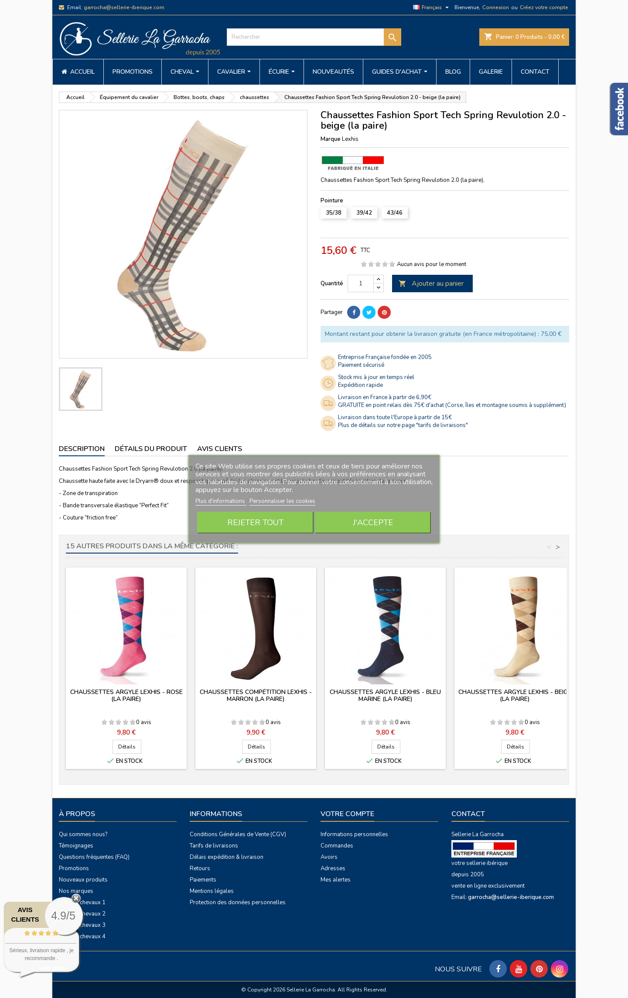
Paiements (203, 880)
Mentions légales (212, 891)
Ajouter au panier (431, 283)
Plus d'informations (220, 501)
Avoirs (329, 857)
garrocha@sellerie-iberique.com (124, 7)
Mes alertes (336, 880)
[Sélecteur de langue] (432, 7)
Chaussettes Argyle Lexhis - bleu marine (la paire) (385, 695)
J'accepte (373, 522)
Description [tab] (82, 449)
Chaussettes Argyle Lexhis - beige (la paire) (514, 695)
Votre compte (347, 814)
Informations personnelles (354, 834)
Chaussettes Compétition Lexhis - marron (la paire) (256, 695)
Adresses (333, 868)
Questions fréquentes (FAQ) (94, 857)
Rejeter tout (255, 522)
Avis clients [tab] (219, 449)
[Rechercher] (314, 37)
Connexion (495, 7)
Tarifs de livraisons (214, 846)
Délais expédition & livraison (226, 857)
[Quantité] (361, 283)
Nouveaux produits (83, 880)
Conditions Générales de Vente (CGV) (238, 834)
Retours (200, 868)
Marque (331, 139)
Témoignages (76, 846)
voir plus (52, 967)
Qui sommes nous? (83, 834)
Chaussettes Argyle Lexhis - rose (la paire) (126, 695)
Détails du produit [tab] (151, 449)
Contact (468, 814)
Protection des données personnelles (238, 902)
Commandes (337, 846)
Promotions (74, 868)
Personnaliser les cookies (282, 501)
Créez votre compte (544, 7)
